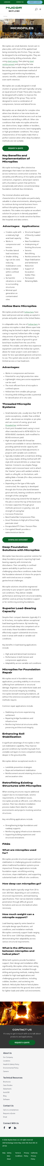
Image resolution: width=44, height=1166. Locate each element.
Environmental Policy (10, 1068)
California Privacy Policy (34, 1156)
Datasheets (7, 1089)
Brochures (7, 1082)
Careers (6, 1071)
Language (7, 2)
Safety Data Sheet (9, 1156)
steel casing (12, 61)
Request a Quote (34, 2)
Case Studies (7, 1085)
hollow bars (29, 312)
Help (3, 1153)
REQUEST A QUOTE (15, 148)
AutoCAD (6, 1092)
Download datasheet (18, 540)
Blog (4, 1096)
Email (5, 1117)
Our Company (8, 1057)
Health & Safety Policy (11, 1064)
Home (5, 16)
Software (6, 1099)
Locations (6, 1061)
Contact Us (19, 2)
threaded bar (10, 425)
